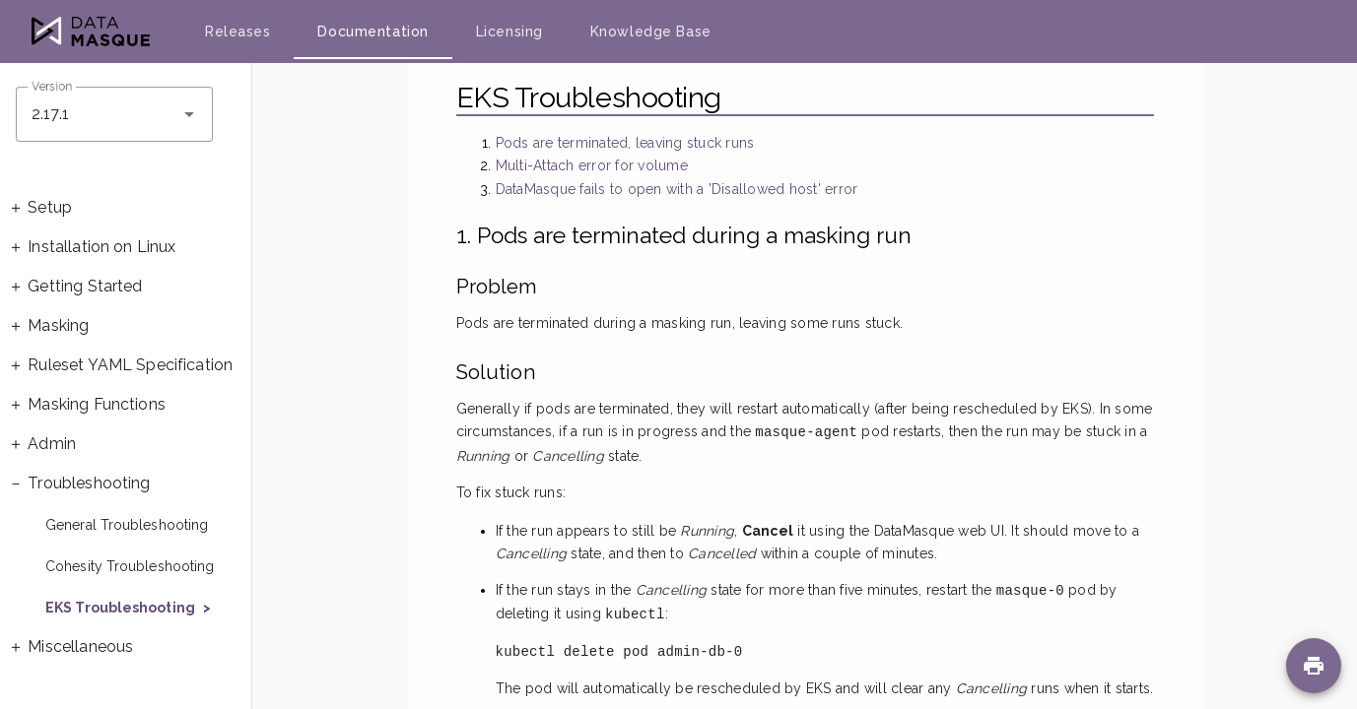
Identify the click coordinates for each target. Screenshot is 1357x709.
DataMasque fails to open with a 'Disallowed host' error (677, 189)
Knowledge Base (651, 31)
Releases (237, 31)
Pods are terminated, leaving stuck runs (625, 143)
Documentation (372, 31)
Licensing (509, 31)
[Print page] (1313, 665)
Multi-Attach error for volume (592, 165)
